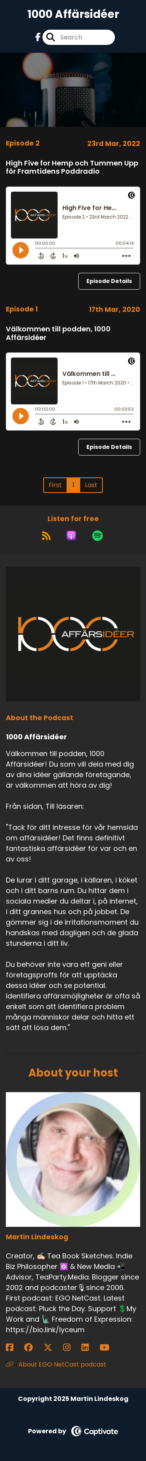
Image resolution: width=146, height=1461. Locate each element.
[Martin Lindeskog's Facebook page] (14, 1348)
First (55, 484)
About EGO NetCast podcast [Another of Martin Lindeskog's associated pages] (56, 1364)
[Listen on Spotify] (97, 535)
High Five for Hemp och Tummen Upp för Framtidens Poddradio (72, 167)
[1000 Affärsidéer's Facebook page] (38, 37)
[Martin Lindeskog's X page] (53, 1348)
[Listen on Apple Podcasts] (71, 535)
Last (91, 484)
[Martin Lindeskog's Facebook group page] (33, 1348)
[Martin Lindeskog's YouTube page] (109, 1348)
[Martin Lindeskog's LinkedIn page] (89, 1348)
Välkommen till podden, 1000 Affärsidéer (58, 333)
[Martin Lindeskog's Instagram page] (71, 1348)
